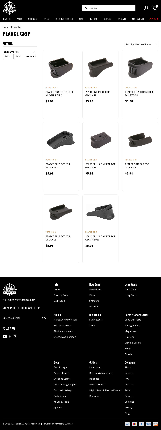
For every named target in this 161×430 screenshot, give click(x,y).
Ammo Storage (61, 373)
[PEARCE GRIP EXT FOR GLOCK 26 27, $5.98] (61, 140)
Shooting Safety (62, 379)
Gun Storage (60, 367)
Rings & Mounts (97, 384)
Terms (128, 390)
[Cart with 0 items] (155, 8)
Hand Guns (95, 289)
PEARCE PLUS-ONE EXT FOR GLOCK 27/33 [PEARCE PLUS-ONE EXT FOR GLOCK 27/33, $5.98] (97, 238)
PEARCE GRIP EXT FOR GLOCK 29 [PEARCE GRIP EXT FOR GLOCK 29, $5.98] (58, 238)
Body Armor (60, 396)
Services (108, 18)
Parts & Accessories (65, 18)
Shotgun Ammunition (65, 337)
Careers (129, 373)
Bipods (128, 354)
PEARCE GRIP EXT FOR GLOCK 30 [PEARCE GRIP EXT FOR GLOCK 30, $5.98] (137, 166)
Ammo (20, 18)
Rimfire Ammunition (64, 331)
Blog (127, 413)
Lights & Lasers (133, 343)
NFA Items (94, 18)
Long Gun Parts (133, 319)
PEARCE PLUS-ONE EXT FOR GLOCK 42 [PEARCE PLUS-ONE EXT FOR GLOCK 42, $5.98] (97, 166)
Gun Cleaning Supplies (65, 384)
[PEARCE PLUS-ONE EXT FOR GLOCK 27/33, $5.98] (100, 212)
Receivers (94, 307)
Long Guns (130, 295)
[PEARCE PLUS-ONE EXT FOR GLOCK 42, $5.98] (100, 140)
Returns (129, 396)
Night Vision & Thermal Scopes (105, 390)
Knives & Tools (61, 402)
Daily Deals (153, 18)
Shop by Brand (138, 18)
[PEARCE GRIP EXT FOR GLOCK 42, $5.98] (100, 67)
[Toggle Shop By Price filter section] (20, 51)
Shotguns (94, 301)
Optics (47, 18)
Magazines (130, 331)
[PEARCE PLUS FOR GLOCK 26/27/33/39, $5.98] (140, 67)
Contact (129, 384)
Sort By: (130, 44)
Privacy (128, 407)
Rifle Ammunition (62, 325)
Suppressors (96, 319)
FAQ (127, 379)
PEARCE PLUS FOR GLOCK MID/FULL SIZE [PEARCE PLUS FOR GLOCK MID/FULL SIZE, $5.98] (60, 93)
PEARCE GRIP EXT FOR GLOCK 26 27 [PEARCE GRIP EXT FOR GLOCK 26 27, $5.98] (58, 166)
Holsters (129, 337)
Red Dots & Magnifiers (101, 373)
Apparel (58, 407)
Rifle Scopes (95, 367)
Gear (82, 18)
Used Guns (33, 18)
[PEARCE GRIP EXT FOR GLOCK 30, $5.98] (140, 140)
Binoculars (94, 396)
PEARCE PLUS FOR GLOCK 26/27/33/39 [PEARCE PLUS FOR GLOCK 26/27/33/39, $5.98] (139, 93)
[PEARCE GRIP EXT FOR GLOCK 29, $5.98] (61, 212)
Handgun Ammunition (65, 319)
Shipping (129, 402)
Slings (128, 348)
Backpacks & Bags (63, 390)
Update (31, 56)
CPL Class (123, 18)
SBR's (92, 325)
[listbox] (146, 44)
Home (57, 289)
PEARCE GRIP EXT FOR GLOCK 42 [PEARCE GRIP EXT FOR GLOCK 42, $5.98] (97, 93)
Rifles (92, 295)
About (128, 367)
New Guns (8, 18)
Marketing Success (64, 424)
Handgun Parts (133, 325)
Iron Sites (94, 379)
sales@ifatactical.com (22, 300)
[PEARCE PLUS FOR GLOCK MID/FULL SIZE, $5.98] (61, 67)
